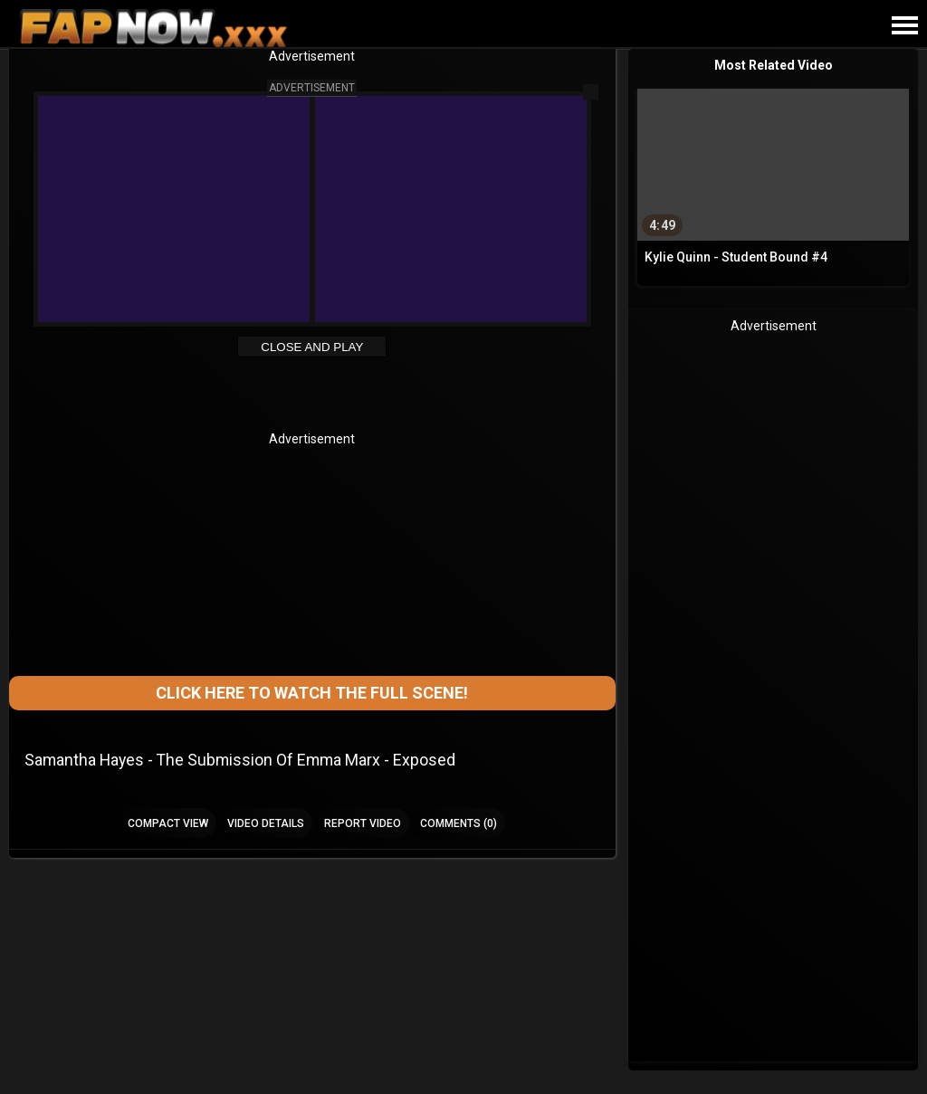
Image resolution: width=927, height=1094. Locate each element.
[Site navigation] (904, 26)
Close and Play (312, 347)
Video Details (265, 823)
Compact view (168, 823)
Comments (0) (458, 823)
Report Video (362, 823)
